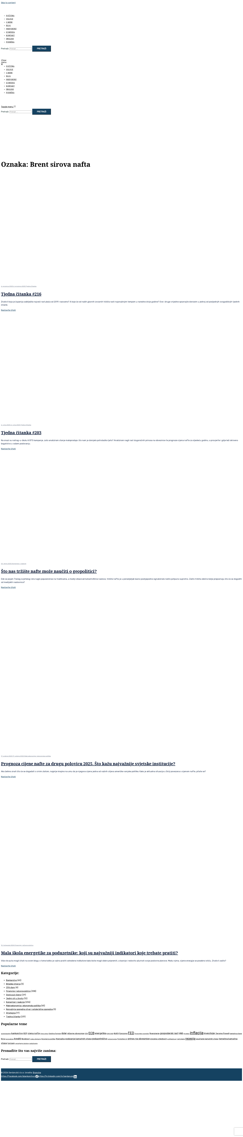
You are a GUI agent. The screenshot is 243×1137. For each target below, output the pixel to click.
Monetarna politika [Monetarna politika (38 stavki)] (48, 1039)
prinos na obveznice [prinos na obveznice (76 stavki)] (139, 1038)
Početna (10, 15)
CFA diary (10, 987)
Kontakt (10, 35)
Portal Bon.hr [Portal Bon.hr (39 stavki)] (122, 1039)
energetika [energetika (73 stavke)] (100, 1033)
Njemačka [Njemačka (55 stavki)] (60, 1039)
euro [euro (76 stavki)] (116, 1033)
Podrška (10, 42)
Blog (8, 25)
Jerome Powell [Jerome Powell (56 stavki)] (222, 1033)
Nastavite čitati (8, 310)
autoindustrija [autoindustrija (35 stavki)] (6, 1033)
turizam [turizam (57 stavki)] (11, 1043)
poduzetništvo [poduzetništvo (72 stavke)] (99, 1038)
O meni (9, 22)
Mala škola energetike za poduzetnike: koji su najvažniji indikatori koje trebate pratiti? (89, 953)
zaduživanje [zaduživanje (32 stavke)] (33, 1043)
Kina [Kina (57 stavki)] (3, 1039)
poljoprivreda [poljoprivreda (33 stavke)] (112, 1039)
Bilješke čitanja (13, 984)
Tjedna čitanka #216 (21, 294)
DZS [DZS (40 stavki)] (86, 1033)
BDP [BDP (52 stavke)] (25, 1033)
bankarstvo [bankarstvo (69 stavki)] (17, 1033)
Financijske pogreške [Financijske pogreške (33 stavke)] (142, 1033)
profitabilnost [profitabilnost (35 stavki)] (171, 1039)
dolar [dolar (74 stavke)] (64, 1033)
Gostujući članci (13, 995)
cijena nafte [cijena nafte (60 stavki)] (34, 1033)
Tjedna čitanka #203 (21, 432)
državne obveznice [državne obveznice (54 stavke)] (75, 1033)
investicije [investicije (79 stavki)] (209, 1033)
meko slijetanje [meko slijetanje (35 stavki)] (35, 1039)
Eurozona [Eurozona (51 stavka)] (123, 1033)
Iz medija (10, 32)
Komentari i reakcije (19, 564)
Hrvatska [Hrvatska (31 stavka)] (186, 1033)
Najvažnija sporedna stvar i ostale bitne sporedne (29, 1009)
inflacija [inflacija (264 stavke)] (196, 1033)
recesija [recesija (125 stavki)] (190, 1038)
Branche (37, 1072)
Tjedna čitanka (31, 286)
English (10, 38)
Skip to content (8, 3)
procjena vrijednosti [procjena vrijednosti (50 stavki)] (158, 1039)
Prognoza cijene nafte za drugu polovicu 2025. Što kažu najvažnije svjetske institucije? (88, 763)
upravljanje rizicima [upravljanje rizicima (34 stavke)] (22, 1043)
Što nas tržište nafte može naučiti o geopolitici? (49, 571)
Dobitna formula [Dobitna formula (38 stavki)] (55, 1033)
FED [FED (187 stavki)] (131, 1033)
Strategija (11, 1013)
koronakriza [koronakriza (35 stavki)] (10, 1039)
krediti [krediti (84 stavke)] (17, 1038)
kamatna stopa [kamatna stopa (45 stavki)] (236, 1033)
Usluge (9, 19)
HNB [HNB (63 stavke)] (181, 1033)
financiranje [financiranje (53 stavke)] (154, 1033)
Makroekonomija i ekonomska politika (37, 756)
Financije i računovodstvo (24, 945)
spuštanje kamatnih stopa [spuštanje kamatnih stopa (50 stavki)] (207, 1039)
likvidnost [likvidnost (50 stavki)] (26, 1039)
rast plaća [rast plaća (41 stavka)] (181, 1039)
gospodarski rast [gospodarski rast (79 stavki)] (169, 1033)
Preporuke (11, 28)
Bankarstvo (11, 980)
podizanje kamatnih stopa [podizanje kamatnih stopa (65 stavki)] (78, 1038)
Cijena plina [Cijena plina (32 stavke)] (44, 1033)
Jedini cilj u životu (14, 998)
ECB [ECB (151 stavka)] (91, 1033)
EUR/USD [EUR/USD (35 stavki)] (110, 1033)
